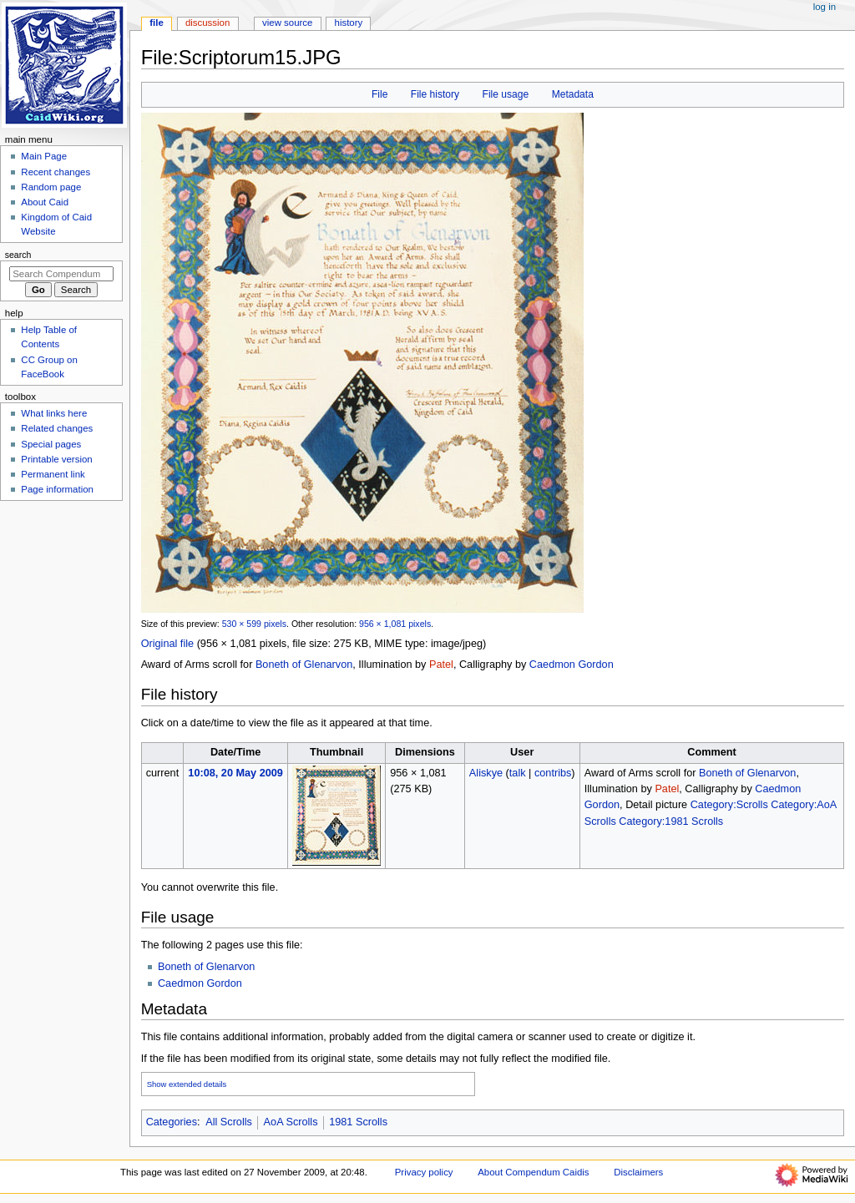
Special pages (51, 444)
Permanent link (52, 474)
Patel (441, 664)
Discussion (207, 23)
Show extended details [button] (187, 1084)
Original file (167, 644)
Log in (824, 7)
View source (287, 23)
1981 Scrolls (358, 1122)
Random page (51, 187)
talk (517, 773)
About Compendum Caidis (533, 1172)
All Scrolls (228, 1122)
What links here (54, 413)
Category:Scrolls (729, 805)
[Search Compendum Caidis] (61, 273)
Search (18, 255)
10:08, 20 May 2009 (235, 773)
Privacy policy (424, 1172)
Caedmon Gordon (571, 664)
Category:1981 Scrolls (671, 821)
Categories (171, 1122)
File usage (506, 94)
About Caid (44, 202)
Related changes (57, 428)
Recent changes (55, 172)
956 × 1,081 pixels (395, 624)
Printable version (56, 459)
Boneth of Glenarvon (303, 664)
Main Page (44, 156)
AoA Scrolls (291, 1122)
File (379, 94)
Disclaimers (638, 1172)
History (349, 23)
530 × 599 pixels (254, 624)
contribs (552, 773)
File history (435, 94)
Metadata (573, 94)
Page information (57, 489)
